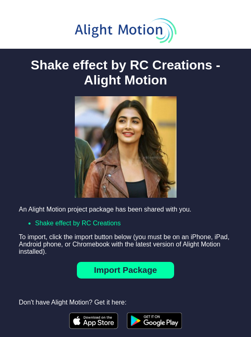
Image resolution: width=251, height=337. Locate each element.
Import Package (125, 269)
